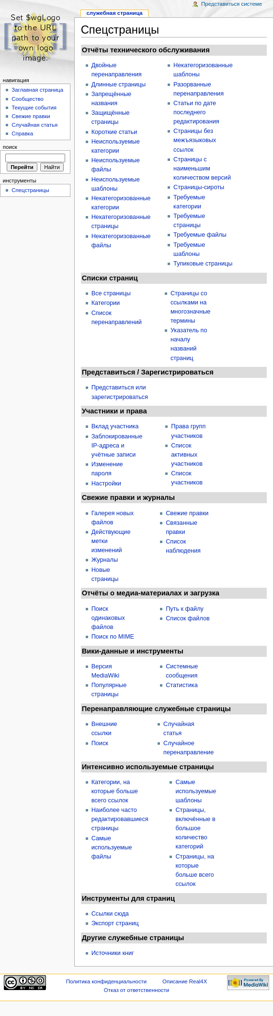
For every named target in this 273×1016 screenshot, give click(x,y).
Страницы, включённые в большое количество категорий (195, 828)
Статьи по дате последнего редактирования (196, 112)
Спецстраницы (30, 190)
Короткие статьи (114, 132)
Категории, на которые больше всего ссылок (114, 791)
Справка (22, 133)
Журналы (104, 559)
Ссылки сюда (110, 913)
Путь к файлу (185, 608)
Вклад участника (115, 426)
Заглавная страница (37, 90)
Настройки (106, 483)
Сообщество (27, 99)
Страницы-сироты (198, 187)
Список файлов (188, 618)
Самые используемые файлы (111, 847)
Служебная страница (114, 13)
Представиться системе (231, 4)
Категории (105, 303)
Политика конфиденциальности (106, 981)
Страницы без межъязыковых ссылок (194, 140)
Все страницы (111, 293)
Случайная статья (34, 125)
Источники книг (112, 953)
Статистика (182, 685)
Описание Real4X (184, 981)
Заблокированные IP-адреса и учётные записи (117, 445)
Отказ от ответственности (136, 990)
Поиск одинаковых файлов (108, 617)
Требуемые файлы (200, 234)
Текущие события (34, 107)
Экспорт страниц (115, 923)
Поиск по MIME (112, 636)
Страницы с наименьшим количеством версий (202, 168)
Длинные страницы (118, 84)
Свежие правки (187, 513)
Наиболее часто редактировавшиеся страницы (119, 819)
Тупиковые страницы (202, 263)
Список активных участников (187, 454)
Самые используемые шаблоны (195, 791)
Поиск (99, 743)
